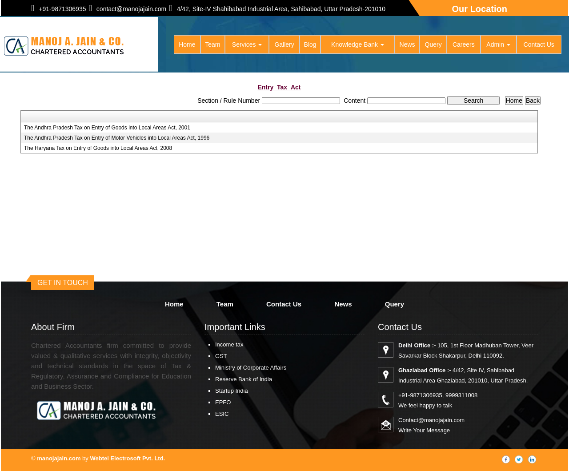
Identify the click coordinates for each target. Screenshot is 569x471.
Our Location (479, 9)
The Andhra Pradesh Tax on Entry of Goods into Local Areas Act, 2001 (107, 128)
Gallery (284, 44)
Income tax (229, 344)
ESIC (221, 414)
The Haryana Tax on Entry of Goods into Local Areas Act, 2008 (98, 148)
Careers (464, 44)
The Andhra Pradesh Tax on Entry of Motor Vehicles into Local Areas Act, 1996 (116, 138)
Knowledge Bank (357, 44)
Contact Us (539, 44)
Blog (310, 44)
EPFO (223, 402)
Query (433, 44)
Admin (498, 44)
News (407, 44)
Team (212, 44)
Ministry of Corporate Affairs (250, 367)
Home (187, 44)
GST (221, 356)
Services (247, 44)
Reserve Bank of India (243, 379)
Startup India (231, 390)
